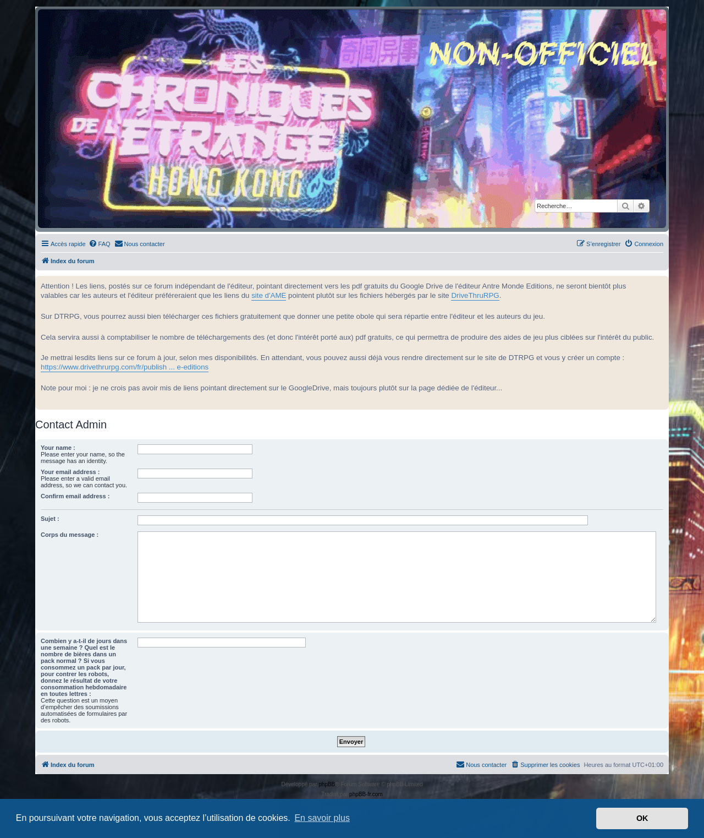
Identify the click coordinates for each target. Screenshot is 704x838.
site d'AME (268, 295)
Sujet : (50, 518)
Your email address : (70, 472)
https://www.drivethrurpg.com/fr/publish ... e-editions (124, 367)
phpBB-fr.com (366, 794)
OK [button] (642, 818)
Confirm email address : (75, 496)
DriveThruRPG (475, 295)
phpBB (326, 784)
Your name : (58, 447)
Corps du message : (69, 534)
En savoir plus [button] (322, 818)
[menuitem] (100, 244)
